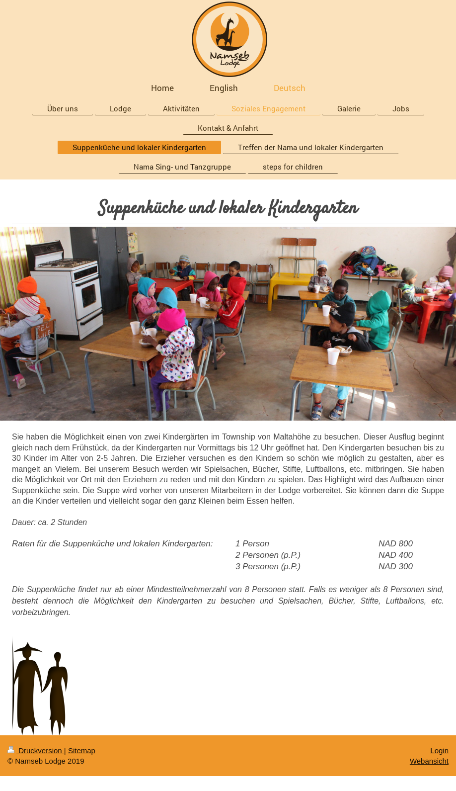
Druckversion (35, 750)
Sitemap (81, 750)
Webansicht (429, 761)
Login (439, 750)
